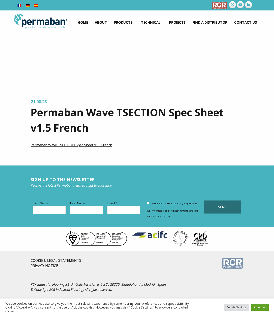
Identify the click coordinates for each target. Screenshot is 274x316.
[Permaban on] (256, 4)
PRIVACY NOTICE (44, 265)
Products (123, 22)
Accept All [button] (260, 307)
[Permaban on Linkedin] (248, 4)
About (101, 22)
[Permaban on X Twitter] (232, 4)
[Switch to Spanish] (36, 5)
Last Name (86, 207)
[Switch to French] (19, 5)
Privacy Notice (157, 210)
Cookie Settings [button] (236, 307)
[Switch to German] (28, 5)
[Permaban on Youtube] (240, 4)
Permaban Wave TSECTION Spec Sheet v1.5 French (71, 145)
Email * (123, 207)
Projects (177, 22)
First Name (49, 207)
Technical (151, 22)
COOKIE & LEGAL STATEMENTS (56, 260)
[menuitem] (82, 22)
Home (83, 22)
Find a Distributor (209, 22)
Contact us (245, 22)
